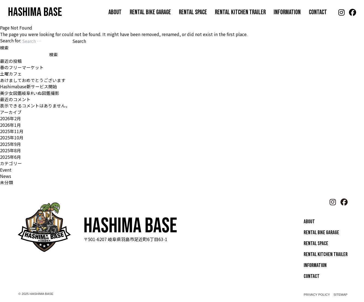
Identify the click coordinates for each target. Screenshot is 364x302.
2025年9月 (10, 144)
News (5, 176)
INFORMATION (287, 12)
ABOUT (115, 12)
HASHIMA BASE (35, 12)
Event (5, 170)
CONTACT (318, 12)
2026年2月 (10, 118)
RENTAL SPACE (193, 12)
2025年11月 (11, 131)
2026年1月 (10, 125)
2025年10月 (11, 137)
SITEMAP (340, 294)
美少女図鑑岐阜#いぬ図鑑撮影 (29, 93)
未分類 (6, 182)
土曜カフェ (11, 74)
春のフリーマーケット (22, 67)
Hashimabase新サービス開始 (28, 86)
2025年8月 (10, 150)
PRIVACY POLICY (317, 294)
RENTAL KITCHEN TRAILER (240, 12)
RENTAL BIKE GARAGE (150, 12)
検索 (4, 48)
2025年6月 (10, 157)
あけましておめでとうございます (33, 80)
